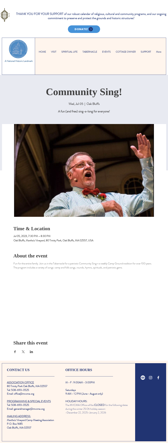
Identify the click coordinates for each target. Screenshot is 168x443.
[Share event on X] (23, 351)
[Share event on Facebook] (15, 351)
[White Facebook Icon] (158, 377)
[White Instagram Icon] (150, 377)
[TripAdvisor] (143, 377)
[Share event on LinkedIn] (31, 351)
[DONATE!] (84, 29)
